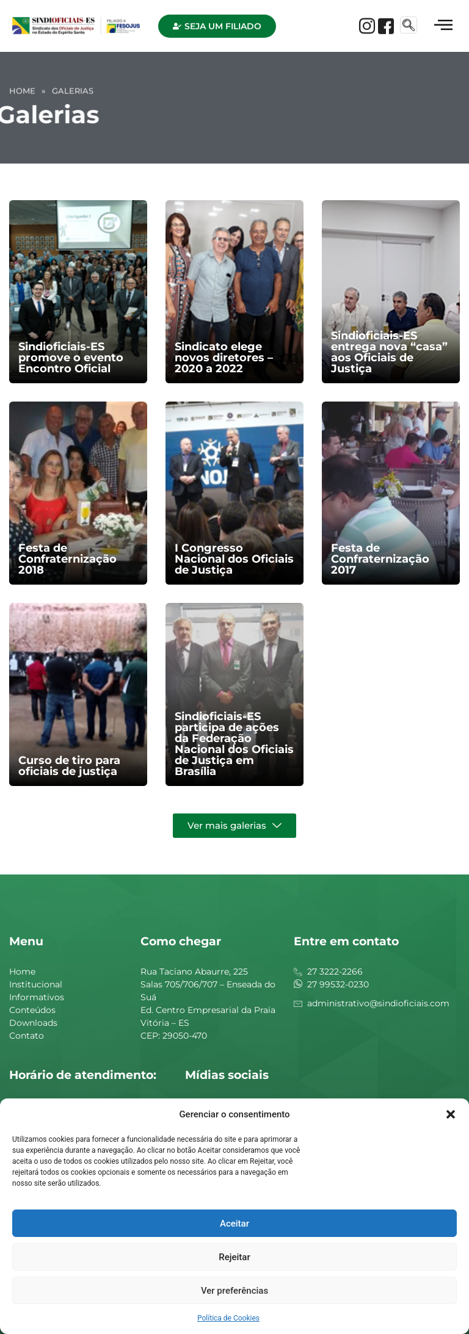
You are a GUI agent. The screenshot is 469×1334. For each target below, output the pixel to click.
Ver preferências (234, 1290)
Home (22, 87)
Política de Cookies (228, 1318)
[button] (451, 1114)
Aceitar (234, 1223)
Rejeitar (234, 1257)
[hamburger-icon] (443, 21)
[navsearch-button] (408, 20)
